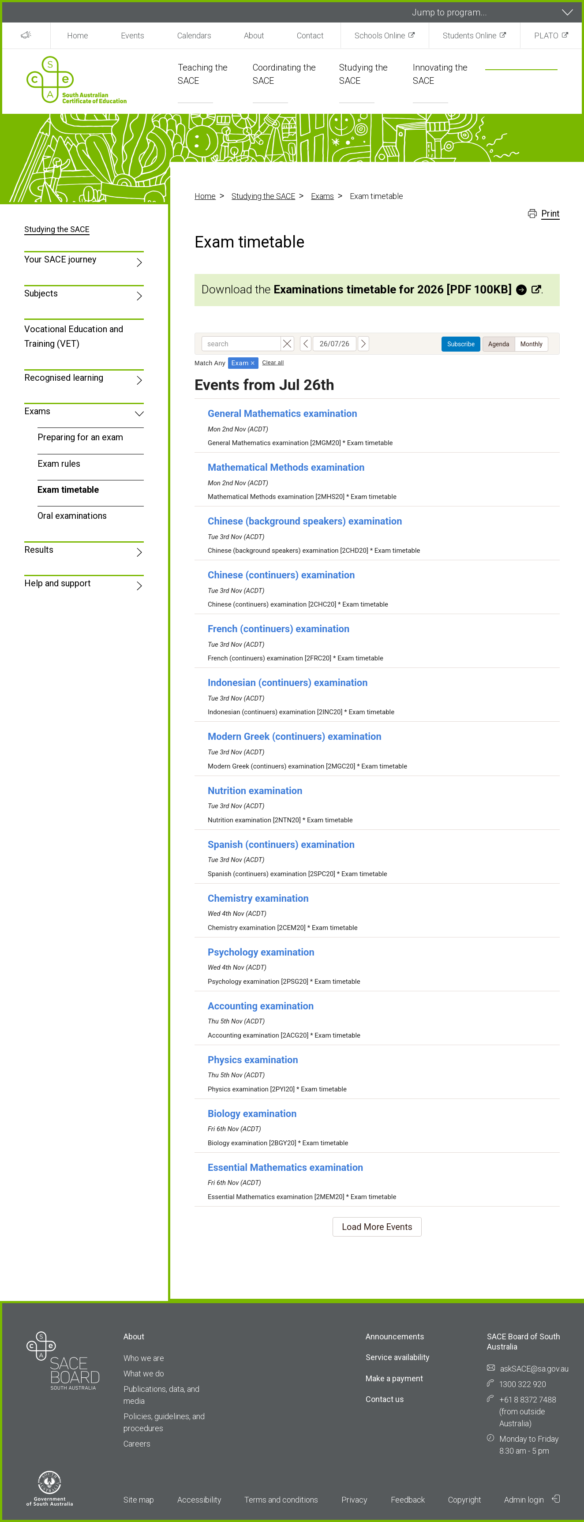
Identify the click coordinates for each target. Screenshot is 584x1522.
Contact (310, 35)
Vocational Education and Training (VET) (73, 336)
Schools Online (380, 35)
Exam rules (58, 463)
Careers (137, 1443)
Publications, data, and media (161, 1395)
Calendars (194, 35)
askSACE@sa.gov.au (534, 1368)
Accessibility (199, 1499)
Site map (139, 1499)
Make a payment (394, 1378)
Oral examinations (72, 515)
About (254, 35)
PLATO (546, 35)
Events (132, 35)
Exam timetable (68, 489)
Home (77, 35)
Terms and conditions (281, 1499)
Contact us (385, 1399)
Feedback (408, 1499)
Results (38, 549)
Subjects (41, 293)
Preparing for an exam (80, 437)
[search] (511, 82)
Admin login (532, 1499)
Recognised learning (63, 377)
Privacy (354, 1499)
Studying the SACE (263, 196)
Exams (322, 196)
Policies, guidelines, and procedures (164, 1422)
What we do (144, 1373)
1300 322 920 (522, 1384)
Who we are (144, 1358)
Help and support (57, 583)
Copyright (464, 1499)
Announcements (395, 1336)
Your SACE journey (60, 259)
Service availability (398, 1357)
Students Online (470, 35)
